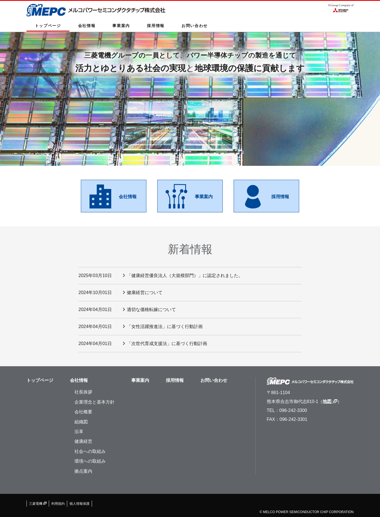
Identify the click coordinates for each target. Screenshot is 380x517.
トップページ (48, 25)
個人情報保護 (79, 504)
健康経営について (145, 292)
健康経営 (83, 441)
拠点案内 (83, 471)
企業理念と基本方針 (94, 402)
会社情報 (87, 25)
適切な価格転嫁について (151, 309)
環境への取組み (90, 461)
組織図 (81, 421)
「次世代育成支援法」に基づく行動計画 (167, 343)
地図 (330, 401)
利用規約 (58, 504)
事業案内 (121, 25)
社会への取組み (90, 451)
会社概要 (83, 411)
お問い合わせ (194, 25)
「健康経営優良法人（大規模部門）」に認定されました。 (185, 275)
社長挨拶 (83, 392)
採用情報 (155, 25)
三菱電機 (38, 504)
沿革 (78, 431)
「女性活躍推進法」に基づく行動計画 (165, 326)
